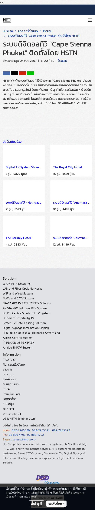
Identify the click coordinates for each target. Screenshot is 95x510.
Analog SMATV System (17, 347)
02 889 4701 (17, 434)
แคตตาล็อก (10, 399)
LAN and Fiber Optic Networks (22, 288)
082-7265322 (61, 430)
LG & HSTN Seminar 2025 (19, 418)
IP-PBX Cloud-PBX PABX (18, 342)
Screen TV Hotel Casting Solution (24, 323)
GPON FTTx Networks (17, 283)
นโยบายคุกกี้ (30, 496)
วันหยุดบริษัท (11, 384)
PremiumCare (11, 394)
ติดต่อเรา (8, 408)
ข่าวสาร (7, 369)
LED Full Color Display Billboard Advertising (31, 332)
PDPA (6, 389)
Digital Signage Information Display (26, 328)
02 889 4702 (35, 434)
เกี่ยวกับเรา (9, 359)
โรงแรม (62, 60)
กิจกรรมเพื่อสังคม (14, 364)
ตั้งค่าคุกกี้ (36, 503)
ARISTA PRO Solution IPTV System (25, 308)
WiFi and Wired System (18, 293)
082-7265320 (21, 430)
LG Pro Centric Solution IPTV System (26, 313)
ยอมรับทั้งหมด (56, 503)
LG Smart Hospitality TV (18, 318)
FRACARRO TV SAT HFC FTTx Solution (27, 303)
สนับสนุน (8, 403)
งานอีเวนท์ (9, 379)
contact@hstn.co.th (24, 439)
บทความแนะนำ (12, 413)
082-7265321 (41, 430)
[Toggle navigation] (90, 20)
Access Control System (17, 337)
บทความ (8, 374)
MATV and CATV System (18, 298)
